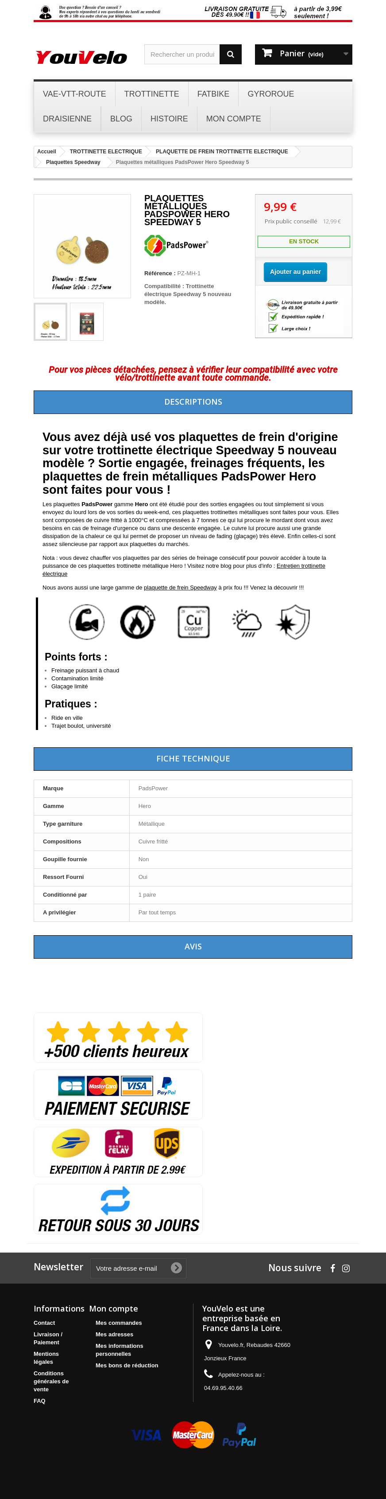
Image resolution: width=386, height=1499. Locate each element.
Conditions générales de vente (51, 1381)
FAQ (40, 1401)
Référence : (160, 273)
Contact (44, 1322)
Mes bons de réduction (127, 1365)
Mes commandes (119, 1322)
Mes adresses (114, 1334)
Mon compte (113, 1308)
